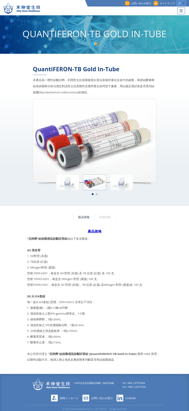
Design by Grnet (117, 409)
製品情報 (84, 217)
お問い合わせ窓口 (138, 3)
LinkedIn (130, 398)
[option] (94, 140)
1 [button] (93, 194)
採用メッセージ (69, 398)
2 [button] (96, 194)
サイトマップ (164, 3)
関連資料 (105, 217)
